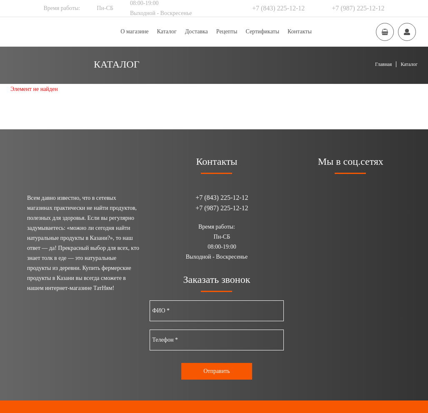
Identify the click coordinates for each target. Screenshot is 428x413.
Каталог (166, 31)
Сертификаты (262, 31)
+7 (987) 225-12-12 (358, 8)
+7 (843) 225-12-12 (278, 8)
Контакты (300, 31)
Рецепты (227, 31)
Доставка (196, 31)
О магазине (134, 31)
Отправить (216, 371)
